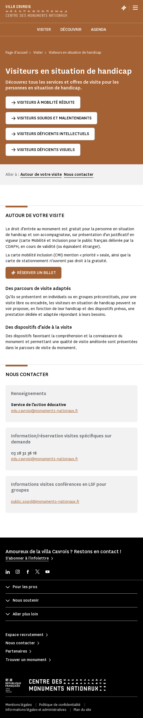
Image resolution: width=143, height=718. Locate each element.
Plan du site (82, 709)
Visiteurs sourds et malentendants (51, 118)
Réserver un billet (33, 272)
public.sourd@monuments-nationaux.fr (45, 501)
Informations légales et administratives (36, 709)
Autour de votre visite (41, 174)
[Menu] (135, 8)
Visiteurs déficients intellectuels (50, 133)
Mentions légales (19, 704)
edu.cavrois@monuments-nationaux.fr (44, 410)
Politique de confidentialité (59, 704)
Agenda (98, 29)
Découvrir (71, 29)
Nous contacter (78, 174)
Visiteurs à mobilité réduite (43, 102)
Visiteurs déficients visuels (43, 149)
